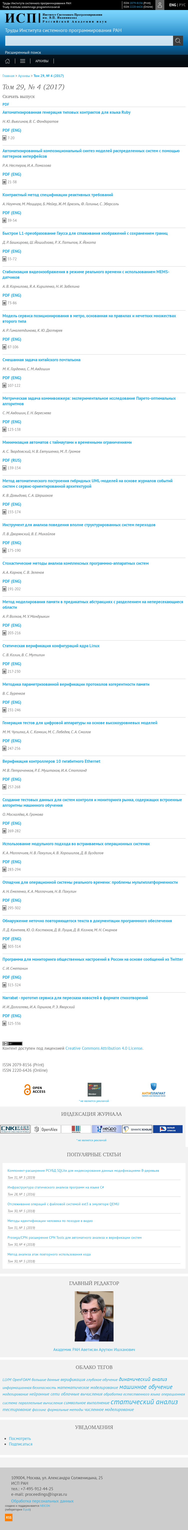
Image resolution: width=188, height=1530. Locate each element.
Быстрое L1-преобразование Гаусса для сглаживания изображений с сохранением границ (85, 233)
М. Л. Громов (70, 451)
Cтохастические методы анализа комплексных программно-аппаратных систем (75, 563)
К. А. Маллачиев (15, 852)
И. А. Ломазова (39, 165)
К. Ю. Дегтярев (49, 330)
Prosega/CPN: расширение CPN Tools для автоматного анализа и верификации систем (74, 1237)
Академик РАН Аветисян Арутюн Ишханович (94, 1349)
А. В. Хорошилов (66, 852)
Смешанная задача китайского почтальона (41, 359)
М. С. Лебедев (58, 731)
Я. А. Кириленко (41, 286)
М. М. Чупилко (13, 731)
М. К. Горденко (13, 368)
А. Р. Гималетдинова (19, 330)
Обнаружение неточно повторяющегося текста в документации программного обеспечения (87, 921)
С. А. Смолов (81, 731)
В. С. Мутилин (33, 654)
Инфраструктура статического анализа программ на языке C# (55, 1187)
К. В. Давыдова (14, 495)
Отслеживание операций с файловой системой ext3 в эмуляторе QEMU (63, 1204)
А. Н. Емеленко (14, 891)
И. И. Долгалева (15, 1006)
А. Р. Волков (11, 616)
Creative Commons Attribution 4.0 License (103, 1048)
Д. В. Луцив (63, 929)
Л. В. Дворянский (16, 533)
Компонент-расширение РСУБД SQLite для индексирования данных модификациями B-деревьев (83, 1170)
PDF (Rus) (11, 460)
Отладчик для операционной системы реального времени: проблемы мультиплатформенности (90, 882)
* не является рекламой (94, 1101)
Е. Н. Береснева (39, 412)
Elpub (26, 1509)
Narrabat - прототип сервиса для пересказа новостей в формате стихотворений (75, 997)
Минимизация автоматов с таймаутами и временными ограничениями (67, 442)
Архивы (42, 61)
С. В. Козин (11, 654)
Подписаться (20, 1444)
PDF (5, 104)
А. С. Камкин (36, 731)
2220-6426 (136, 6)
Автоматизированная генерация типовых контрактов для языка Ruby (66, 112)
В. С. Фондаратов (43, 121)
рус (182, 4)
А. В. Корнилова (15, 286)
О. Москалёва (13, 814)
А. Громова (34, 814)
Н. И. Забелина (67, 286)
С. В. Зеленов (33, 572)
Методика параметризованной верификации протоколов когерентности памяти (75, 684)
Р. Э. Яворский (63, 1006)
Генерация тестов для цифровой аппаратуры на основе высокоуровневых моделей (79, 723)
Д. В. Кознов (83, 929)
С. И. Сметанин (15, 968)
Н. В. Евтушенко (45, 451)
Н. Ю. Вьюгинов (15, 121)
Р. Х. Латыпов (66, 242)
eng (172, 4)
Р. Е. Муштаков (47, 770)
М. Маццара (31, 203)
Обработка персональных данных (42, 1501)
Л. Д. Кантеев (13, 929)
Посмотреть (20, 1438)
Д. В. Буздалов (91, 852)
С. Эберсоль (109, 203)
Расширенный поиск (23, 52)
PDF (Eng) (11, 130)
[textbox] (94, 41)
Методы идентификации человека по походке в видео (50, 1220)
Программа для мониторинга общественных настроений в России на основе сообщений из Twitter (92, 959)
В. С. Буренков (13, 693)
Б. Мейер (50, 203)
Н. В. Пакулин (40, 852)
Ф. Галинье (89, 203)
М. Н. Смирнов (105, 929)
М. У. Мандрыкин (36, 616)
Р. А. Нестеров (14, 165)
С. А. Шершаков (40, 495)
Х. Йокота (87, 242)
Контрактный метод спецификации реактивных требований (57, 195)
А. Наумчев (11, 203)
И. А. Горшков (40, 1006)
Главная (8, 76)
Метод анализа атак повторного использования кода (49, 1254)
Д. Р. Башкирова (15, 242)
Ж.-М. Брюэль (68, 203)
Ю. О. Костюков (39, 929)
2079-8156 (136, 3)
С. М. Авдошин (38, 368)
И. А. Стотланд (74, 770)
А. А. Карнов (12, 572)
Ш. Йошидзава (41, 242)
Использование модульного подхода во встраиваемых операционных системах (76, 843)
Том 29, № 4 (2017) (49, 76)
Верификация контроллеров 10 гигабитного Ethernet (51, 761)
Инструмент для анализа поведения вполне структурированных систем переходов (79, 525)
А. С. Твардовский (16, 451)
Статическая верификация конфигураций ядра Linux (51, 645)
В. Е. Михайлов (43, 533)
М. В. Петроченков (17, 770)
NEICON (45, 1506)
